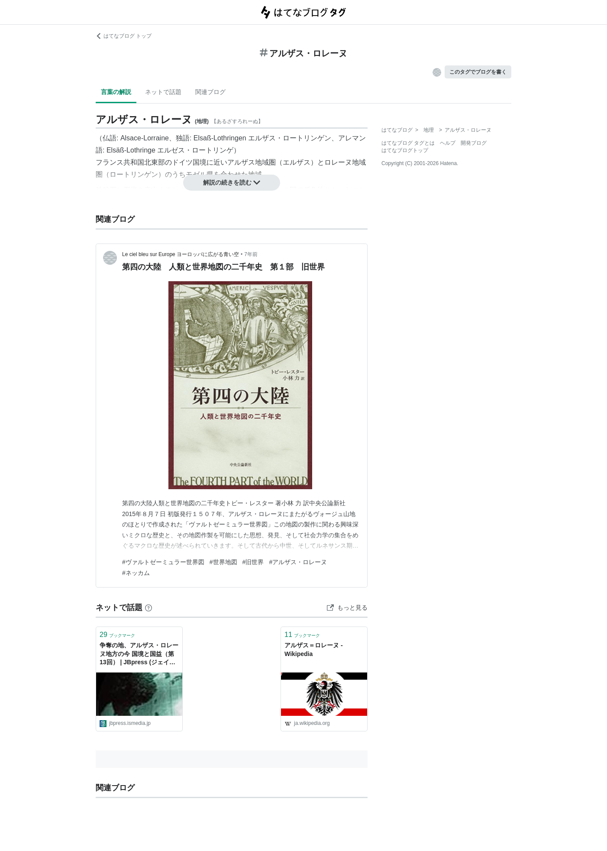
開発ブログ (474, 143)
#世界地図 (223, 562)
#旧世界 (253, 562)
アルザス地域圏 (251, 162)
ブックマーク (117, 634)
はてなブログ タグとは (408, 143)
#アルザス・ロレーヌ (298, 562)
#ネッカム (136, 572)
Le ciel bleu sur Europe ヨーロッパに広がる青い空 (180, 254)
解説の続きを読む (231, 182)
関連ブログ (210, 91)
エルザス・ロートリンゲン (289, 138)
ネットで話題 (163, 91)
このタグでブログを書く (478, 72)
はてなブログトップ (404, 150)
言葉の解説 (116, 91)
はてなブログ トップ (124, 36)
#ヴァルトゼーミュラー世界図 (163, 562)
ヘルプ (447, 143)
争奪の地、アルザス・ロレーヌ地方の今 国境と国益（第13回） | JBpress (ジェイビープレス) (139, 654)
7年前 (251, 254)
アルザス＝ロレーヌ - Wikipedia (313, 649)
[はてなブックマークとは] (148, 607)
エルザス (296, 162)
